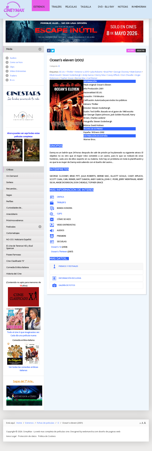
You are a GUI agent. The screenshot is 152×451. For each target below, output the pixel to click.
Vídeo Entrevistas (18, 71)
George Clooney (121, 71)
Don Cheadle (127, 75)
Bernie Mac (80, 78)
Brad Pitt (108, 71)
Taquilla (85, 7)
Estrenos (39, 7)
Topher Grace (66, 78)
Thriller (70, 71)
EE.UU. (62, 71)
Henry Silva (100, 75)
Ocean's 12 (56, 246)
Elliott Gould (55, 75)
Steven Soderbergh (72, 75)
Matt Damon (136, 71)
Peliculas (71, 7)
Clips (12, 66)
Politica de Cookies (47, 436)
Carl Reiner (92, 78)
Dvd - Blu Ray (106, 7)
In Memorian (139, 7)
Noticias (123, 7)
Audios (13, 58)
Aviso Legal (11, 436)
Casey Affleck (113, 75)
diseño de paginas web (109, 431)
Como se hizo (16, 62)
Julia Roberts (96, 71)
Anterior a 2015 (82, 71)
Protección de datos (27, 436)
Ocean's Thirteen (59, 251)
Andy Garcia (88, 75)
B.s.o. (12, 80)
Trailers (56, 7)
